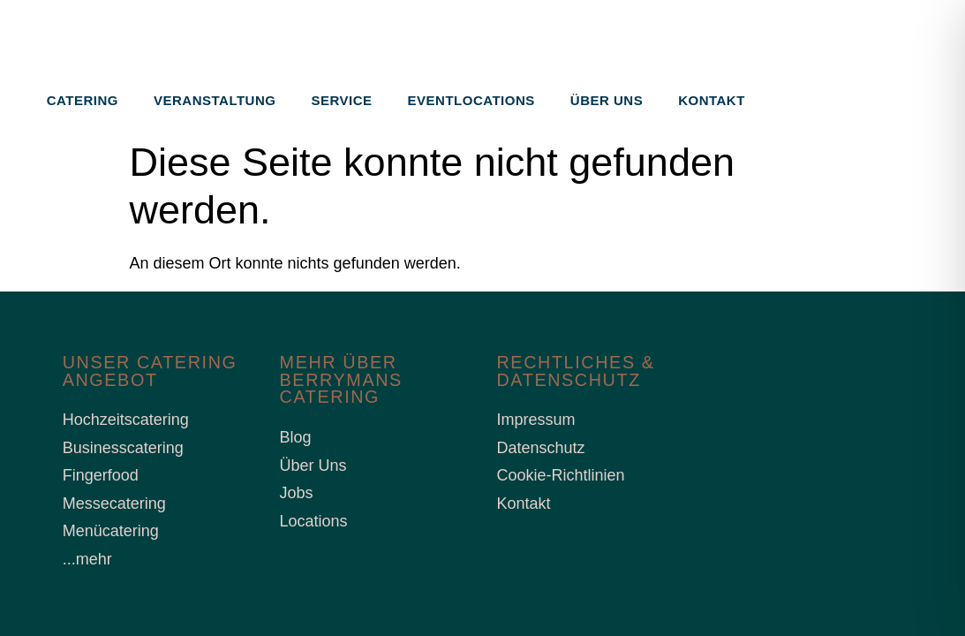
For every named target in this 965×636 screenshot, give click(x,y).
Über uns (606, 100)
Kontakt (711, 100)
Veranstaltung (214, 100)
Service (341, 100)
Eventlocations (471, 100)
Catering (82, 100)
